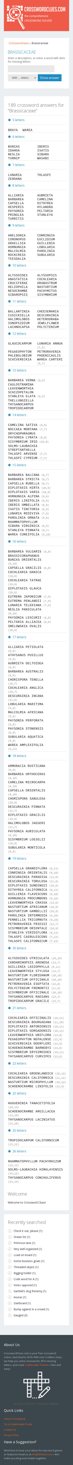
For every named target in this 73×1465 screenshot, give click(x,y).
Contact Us (10, 1429)
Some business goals (27, 1261)
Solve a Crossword (14, 1418)
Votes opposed (23, 1285)
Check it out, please (26, 1231)
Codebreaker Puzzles (36, 1364)
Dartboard (20, 1303)
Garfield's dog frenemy (28, 1291)
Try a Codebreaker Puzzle (18, 1424)
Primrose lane (22, 1243)
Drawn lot (20, 1237)
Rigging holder (23, 1273)
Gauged (18, 1315)
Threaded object (24, 1267)
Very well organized (26, 1249)
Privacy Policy (11, 1435)
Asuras (18, 1297)
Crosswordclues (19, 43)
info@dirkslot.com (42, 1454)
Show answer (49, 78)
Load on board (23, 1255)
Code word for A (24, 1279)
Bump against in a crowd (29, 1309)
